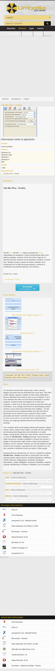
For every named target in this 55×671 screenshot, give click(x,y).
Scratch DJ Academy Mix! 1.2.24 (27, 370)
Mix (19, 375)
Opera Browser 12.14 (20, 537)
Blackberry (27, 34)
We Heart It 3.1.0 (18, 542)
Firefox (40, 253)
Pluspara (35, 375)
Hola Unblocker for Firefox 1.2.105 (25, 526)
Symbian (38, 34)
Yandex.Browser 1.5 (19, 655)
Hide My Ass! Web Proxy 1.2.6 (23, 649)
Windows (22, 28)
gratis (41, 375)
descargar (9, 375)
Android (40, 28)
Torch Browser (17, 515)
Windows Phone (13, 34)
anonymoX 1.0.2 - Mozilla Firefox (24, 521)
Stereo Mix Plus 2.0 (27, 333)
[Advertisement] (27, 64)
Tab (15, 375)
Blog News (11, 28)
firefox (19, 377)
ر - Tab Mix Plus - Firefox (10, 174)
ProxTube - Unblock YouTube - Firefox (26, 666)
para (14, 377)
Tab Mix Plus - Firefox (14, 188)
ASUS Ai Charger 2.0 (20, 548)
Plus (10, 253)
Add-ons (25, 377)
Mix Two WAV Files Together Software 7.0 (27, 352)
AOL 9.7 (15, 510)
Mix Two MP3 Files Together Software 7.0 (28, 315)
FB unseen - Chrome (19, 532)
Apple (31, 28)
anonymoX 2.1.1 (18, 553)
